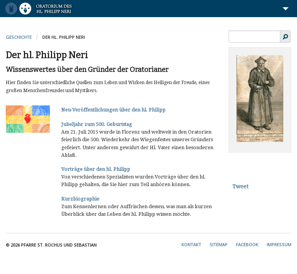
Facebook (247, 244)
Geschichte (19, 37)
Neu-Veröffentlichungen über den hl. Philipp (113, 110)
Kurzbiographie (80, 199)
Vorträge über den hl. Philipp (95, 169)
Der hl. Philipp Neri (63, 37)
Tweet (240, 186)
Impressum (279, 244)
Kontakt (191, 244)
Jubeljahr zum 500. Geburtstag (96, 124)
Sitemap (218, 244)
